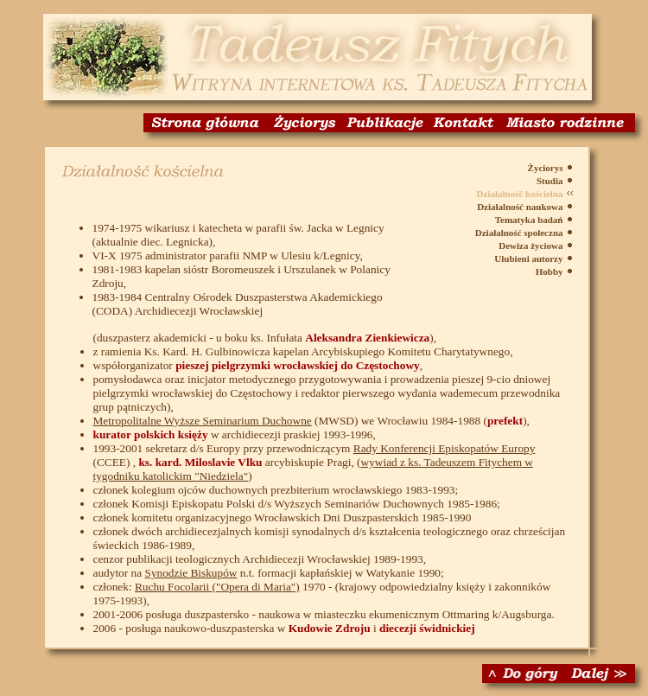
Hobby (549, 271)
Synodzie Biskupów (190, 572)
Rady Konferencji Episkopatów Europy (444, 448)
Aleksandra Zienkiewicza (367, 337)
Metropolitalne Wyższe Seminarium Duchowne (202, 420)
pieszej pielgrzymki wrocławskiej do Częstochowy (297, 365)
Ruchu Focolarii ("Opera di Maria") (217, 586)
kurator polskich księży (150, 434)
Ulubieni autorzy (528, 258)
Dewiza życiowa (530, 245)
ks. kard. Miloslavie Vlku (200, 462)
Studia (550, 181)
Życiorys (545, 168)
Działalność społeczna (519, 232)
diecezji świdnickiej (427, 628)
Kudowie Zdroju (330, 628)
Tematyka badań (529, 219)
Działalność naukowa (519, 206)
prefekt (505, 420)
